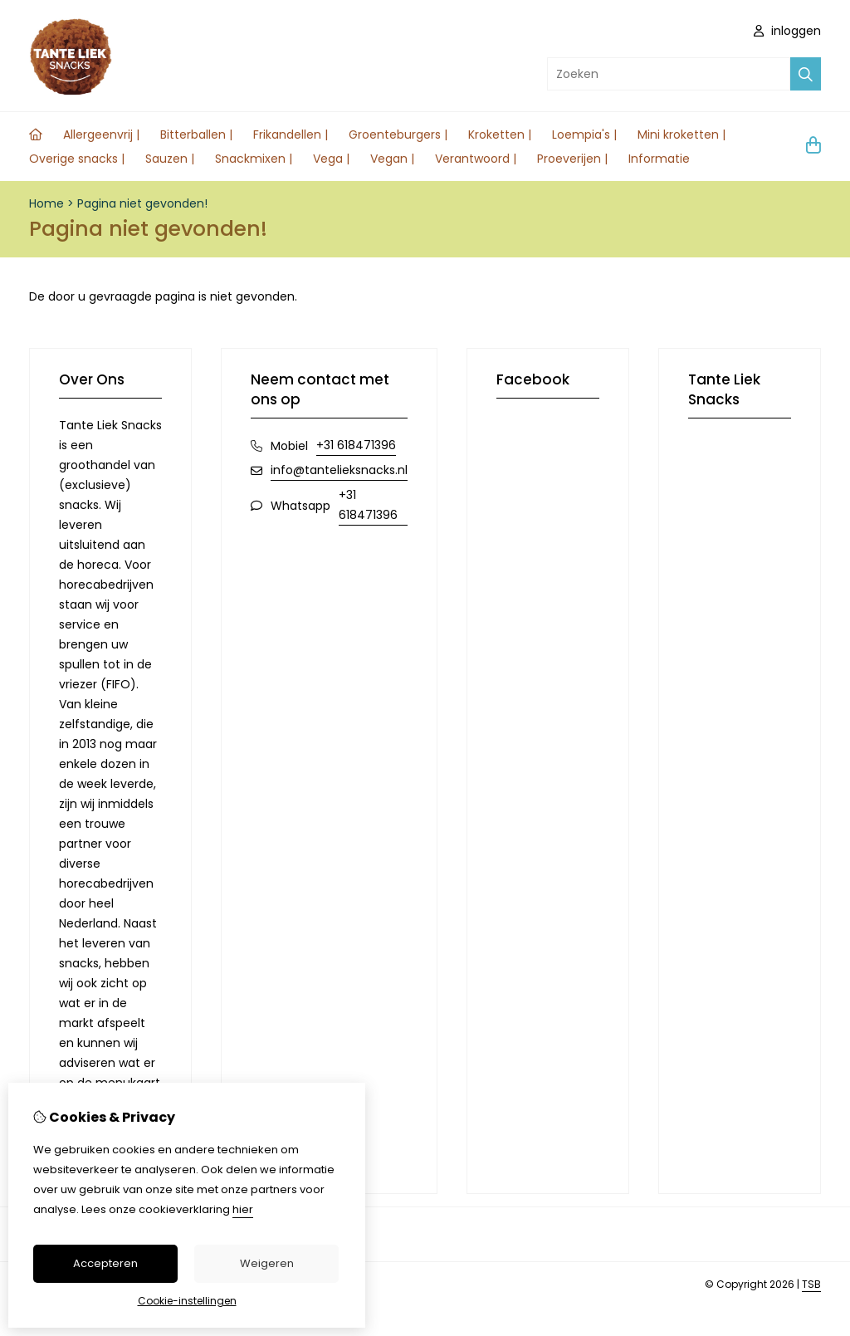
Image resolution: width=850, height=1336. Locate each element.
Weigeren (267, 1263)
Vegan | (392, 158)
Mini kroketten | (681, 134)
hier (242, 1209)
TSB (811, 1284)
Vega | (331, 158)
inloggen (787, 30)
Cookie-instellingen (187, 1301)
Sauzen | (169, 158)
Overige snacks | (77, 158)
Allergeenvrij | (101, 134)
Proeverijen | (572, 158)
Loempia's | (584, 134)
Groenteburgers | (398, 134)
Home (46, 203)
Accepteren (105, 1263)
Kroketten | (499, 134)
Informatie (659, 158)
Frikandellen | (290, 134)
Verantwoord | (475, 158)
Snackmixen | (253, 158)
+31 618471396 (356, 445)
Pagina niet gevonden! (142, 203)
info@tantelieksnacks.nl (339, 470)
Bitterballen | (196, 134)
